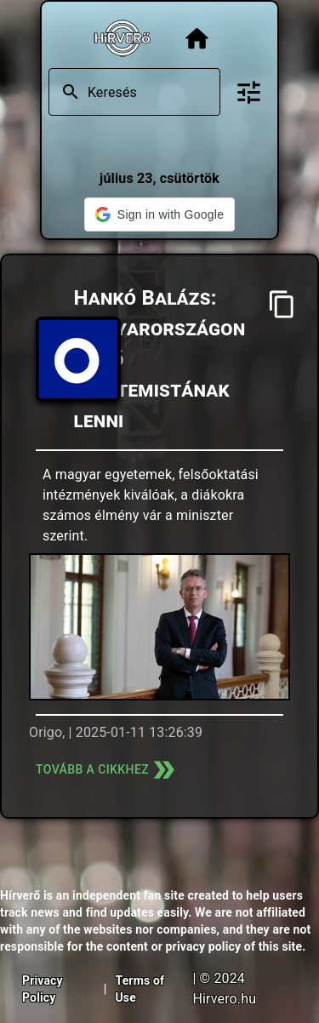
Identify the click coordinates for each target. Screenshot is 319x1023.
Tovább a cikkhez (107, 770)
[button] (159, 214)
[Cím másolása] (282, 304)
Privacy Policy (42, 989)
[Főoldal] (197, 38)
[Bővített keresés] (249, 92)
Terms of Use (139, 989)
